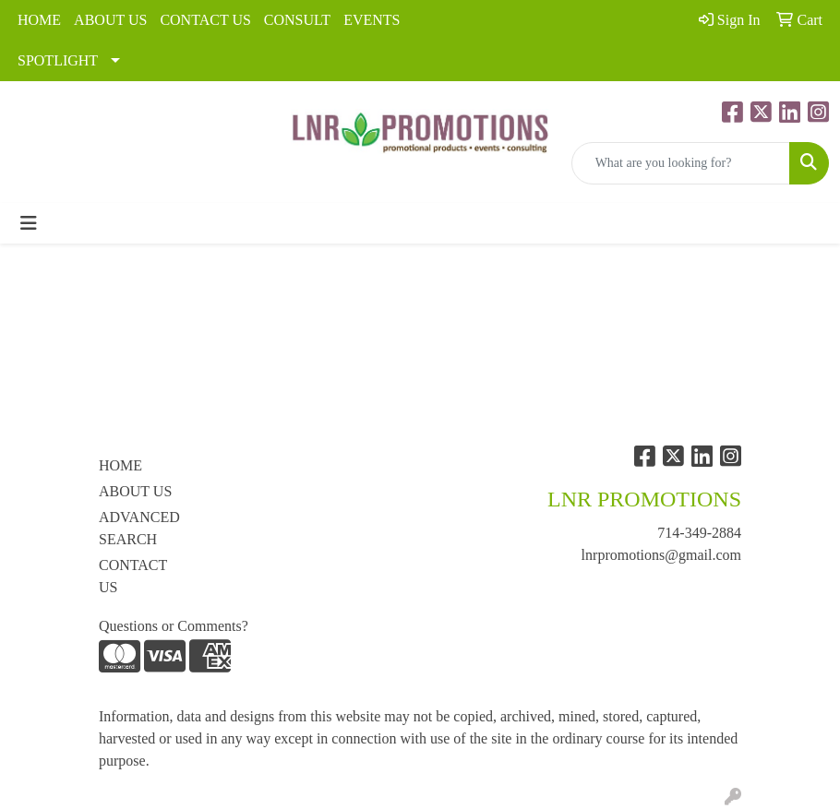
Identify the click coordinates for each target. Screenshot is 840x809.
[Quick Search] (680, 163)
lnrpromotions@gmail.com (661, 555)
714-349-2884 (699, 533)
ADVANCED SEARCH (139, 528)
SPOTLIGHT (58, 60)
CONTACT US (205, 20)
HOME (39, 20)
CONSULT (297, 20)
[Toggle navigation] (28, 223)
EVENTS (371, 20)
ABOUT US (110, 20)
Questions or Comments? (173, 626)
